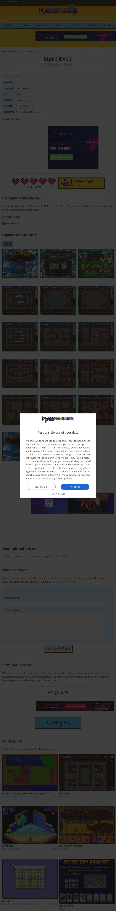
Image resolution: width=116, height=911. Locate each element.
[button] (58, 493)
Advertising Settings (45, 474)
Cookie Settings (48, 478)
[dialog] (58, 455)
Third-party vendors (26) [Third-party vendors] (55, 457)
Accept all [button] (75, 486)
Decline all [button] (41, 486)
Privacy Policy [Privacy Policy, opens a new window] (65, 478)
